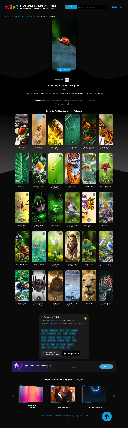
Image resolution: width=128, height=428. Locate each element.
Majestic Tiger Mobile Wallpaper (106, 304)
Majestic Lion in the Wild (56, 304)
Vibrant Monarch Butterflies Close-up (106, 148)
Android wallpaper (55, 324)
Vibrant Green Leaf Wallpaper (22, 187)
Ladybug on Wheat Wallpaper (39, 148)
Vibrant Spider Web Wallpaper (22, 226)
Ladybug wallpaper (26, 16)
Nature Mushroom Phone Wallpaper (106, 187)
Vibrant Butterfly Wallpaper (89, 226)
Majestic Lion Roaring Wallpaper (89, 304)
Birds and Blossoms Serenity (106, 265)
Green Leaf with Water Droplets (72, 148)
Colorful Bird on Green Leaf (89, 265)
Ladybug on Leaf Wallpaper (22, 148)
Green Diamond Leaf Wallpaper (55, 226)
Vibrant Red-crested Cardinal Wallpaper (72, 226)
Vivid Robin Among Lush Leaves (39, 187)
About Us (49, 416)
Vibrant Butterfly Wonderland (39, 265)
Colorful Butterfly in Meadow (106, 226)
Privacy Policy (73, 416)
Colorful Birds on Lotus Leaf (89, 187)
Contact (42, 416)
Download (64, 70)
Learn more (106, 366)
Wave (69, 80)
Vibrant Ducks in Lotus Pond (22, 304)
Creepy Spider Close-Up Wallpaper (39, 304)
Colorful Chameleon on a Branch (22, 265)
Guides (86, 416)
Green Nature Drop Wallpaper (55, 187)
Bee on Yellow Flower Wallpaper (55, 148)
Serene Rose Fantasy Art (55, 265)
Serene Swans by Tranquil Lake (72, 304)
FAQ (81, 416)
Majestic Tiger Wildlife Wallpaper (72, 187)
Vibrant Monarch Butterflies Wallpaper (89, 148)
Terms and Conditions (61, 416)
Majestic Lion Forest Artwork (72, 265)
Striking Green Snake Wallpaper (39, 226)
